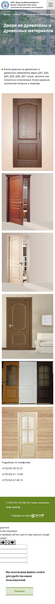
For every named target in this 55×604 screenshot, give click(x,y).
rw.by (8, 507)
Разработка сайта (21, 515)
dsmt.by (16, 507)
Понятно (19, 591)
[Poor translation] (10, 542)
